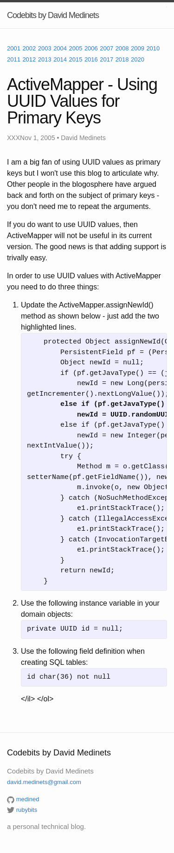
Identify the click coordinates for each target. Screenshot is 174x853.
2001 (13, 48)
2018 (122, 59)
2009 (137, 48)
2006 (91, 48)
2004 (60, 48)
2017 (106, 59)
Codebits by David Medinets (53, 15)
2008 (122, 48)
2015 (76, 59)
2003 (45, 48)
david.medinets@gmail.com (44, 782)
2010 (153, 48)
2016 (91, 59)
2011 (13, 59)
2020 (137, 59)
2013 (45, 59)
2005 (76, 48)
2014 (60, 59)
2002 (29, 48)
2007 (106, 48)
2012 (29, 59)
